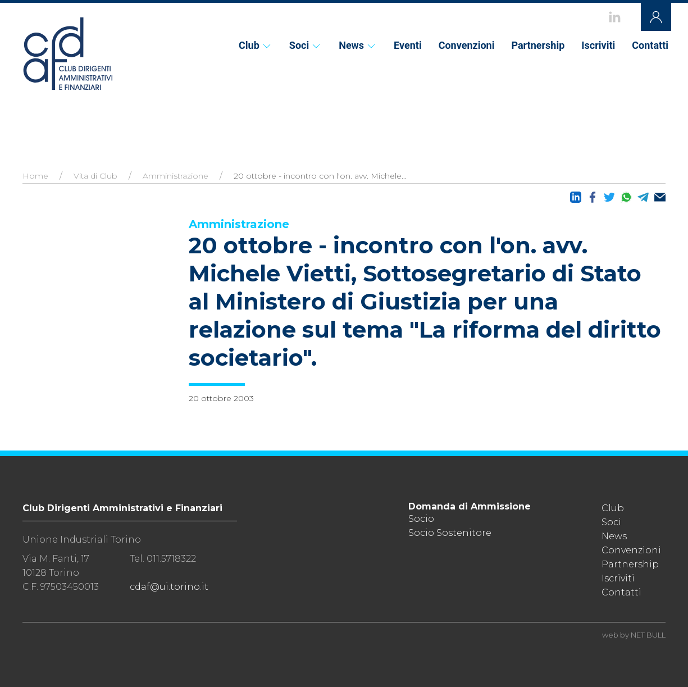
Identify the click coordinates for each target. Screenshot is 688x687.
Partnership (537, 45)
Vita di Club (95, 176)
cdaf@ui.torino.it (169, 586)
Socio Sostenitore (449, 532)
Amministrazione (175, 176)
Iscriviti (598, 45)
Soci (305, 45)
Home (35, 176)
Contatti (650, 45)
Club (255, 45)
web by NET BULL (634, 634)
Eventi (408, 45)
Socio (421, 518)
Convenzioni (467, 45)
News (358, 45)
